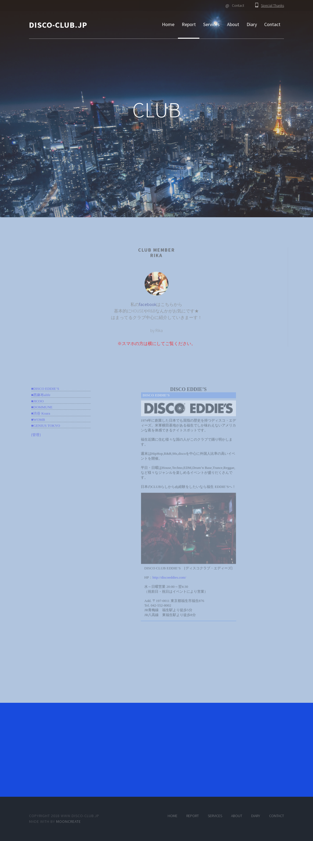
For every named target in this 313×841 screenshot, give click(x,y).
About (233, 24)
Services (211, 24)
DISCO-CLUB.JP (58, 25)
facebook (147, 310)
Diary (252, 24)
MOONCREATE (68, 821)
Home (168, 24)
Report (189, 24)
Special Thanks (272, 5)
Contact (234, 5)
